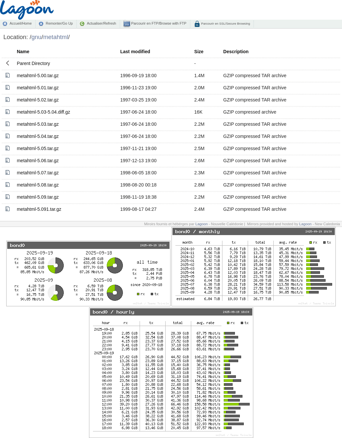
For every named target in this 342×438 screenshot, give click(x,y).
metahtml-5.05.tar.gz (38, 148)
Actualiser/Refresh (101, 23)
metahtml (55, 36)
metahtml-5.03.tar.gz (38, 124)
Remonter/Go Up (59, 23)
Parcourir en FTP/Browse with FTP (158, 23)
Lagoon (201, 224)
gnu (36, 36)
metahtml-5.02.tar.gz (38, 99)
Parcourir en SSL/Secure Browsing (225, 23)
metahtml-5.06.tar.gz (38, 160)
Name (23, 51)
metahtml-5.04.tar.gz (38, 136)
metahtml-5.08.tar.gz (38, 184)
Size (198, 51)
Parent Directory (33, 63)
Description (236, 51)
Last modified (135, 51)
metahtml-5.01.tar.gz (38, 87)
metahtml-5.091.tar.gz (39, 209)
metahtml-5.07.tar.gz (38, 172)
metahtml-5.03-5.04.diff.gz (43, 112)
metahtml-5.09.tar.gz (38, 197)
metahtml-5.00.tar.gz (38, 75)
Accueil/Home (21, 23)
